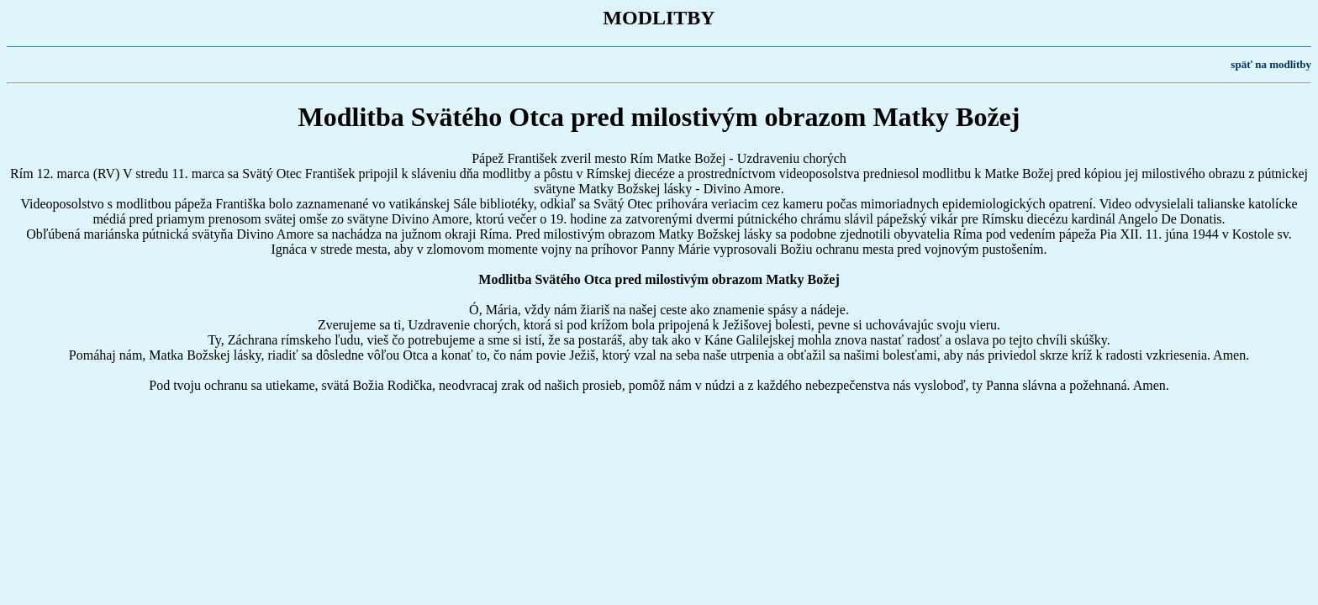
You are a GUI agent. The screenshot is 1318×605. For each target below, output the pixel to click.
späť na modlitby (1271, 64)
